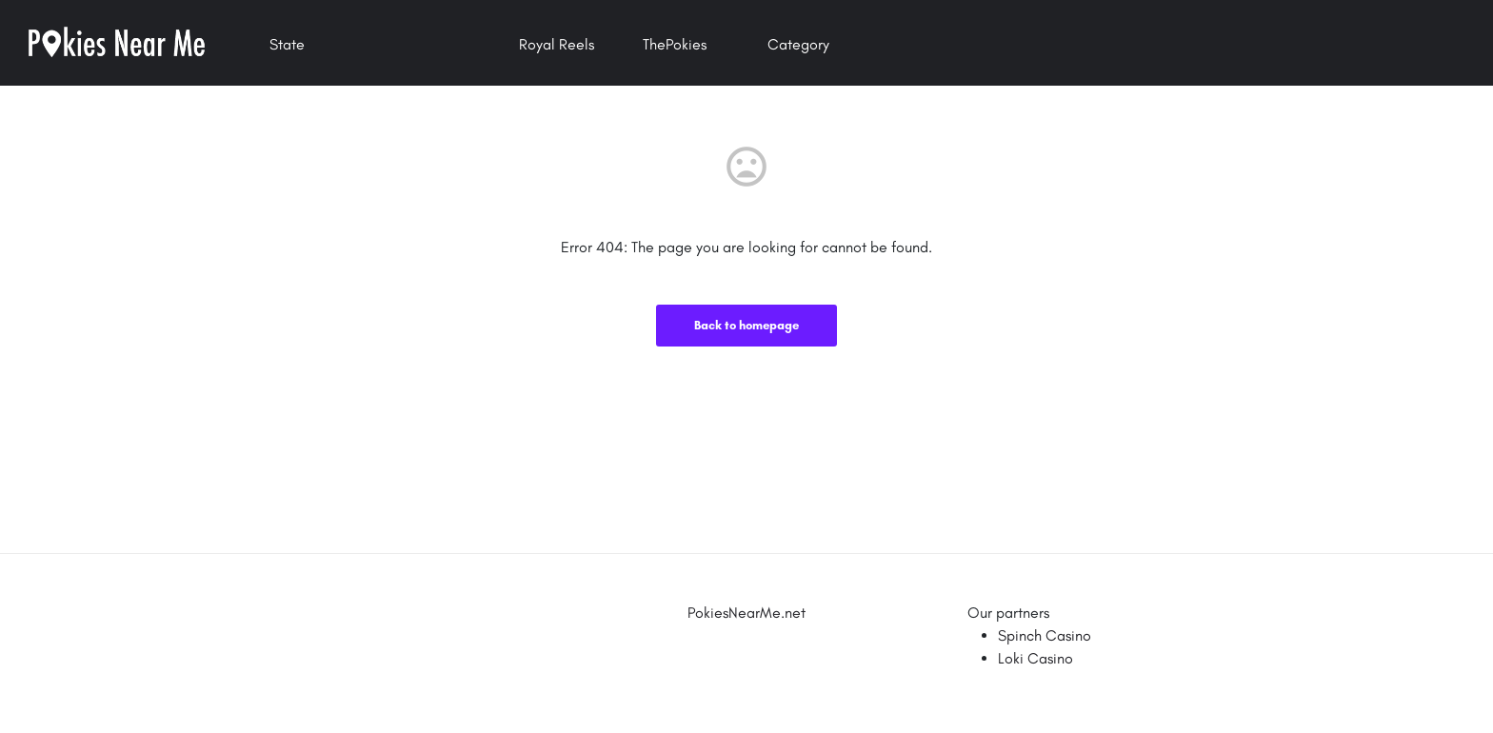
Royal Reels (556, 44)
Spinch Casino (1044, 635)
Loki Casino (1035, 658)
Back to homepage (746, 325)
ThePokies (675, 44)
